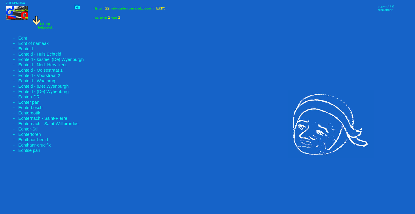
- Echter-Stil (22, 129)
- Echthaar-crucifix (28, 145)
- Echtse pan (23, 150)
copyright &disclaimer (386, 8)
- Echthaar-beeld (27, 139)
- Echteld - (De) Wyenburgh (37, 86)
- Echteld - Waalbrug (30, 80)
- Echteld (19, 48)
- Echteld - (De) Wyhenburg (37, 91)
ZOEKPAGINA (15, 3)
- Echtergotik (23, 113)
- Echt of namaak (27, 43)
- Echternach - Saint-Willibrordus (42, 123)
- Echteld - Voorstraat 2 (33, 75)
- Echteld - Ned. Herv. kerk (36, 64)
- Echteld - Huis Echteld (33, 54)
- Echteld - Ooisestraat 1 (34, 70)
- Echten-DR (23, 97)
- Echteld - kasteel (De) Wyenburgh (45, 59)
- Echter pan (22, 102)
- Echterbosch (24, 107)
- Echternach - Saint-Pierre (36, 118)
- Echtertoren (23, 134)
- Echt (16, 38)
